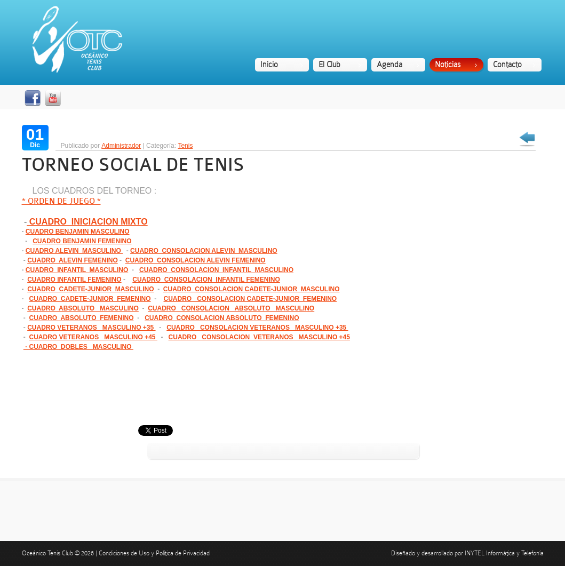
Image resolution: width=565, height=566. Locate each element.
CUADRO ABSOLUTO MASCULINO (83, 308)
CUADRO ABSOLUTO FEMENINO (81, 318)
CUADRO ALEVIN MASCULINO (74, 250)
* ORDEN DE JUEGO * (61, 201)
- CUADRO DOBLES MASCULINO (78, 346)
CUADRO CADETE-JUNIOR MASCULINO (90, 289)
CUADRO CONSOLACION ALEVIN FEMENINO (195, 260)
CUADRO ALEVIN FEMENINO (72, 260)
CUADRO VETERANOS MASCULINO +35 (91, 327)
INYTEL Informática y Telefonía (504, 553)
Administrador (121, 145)
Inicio (269, 64)
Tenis (185, 145)
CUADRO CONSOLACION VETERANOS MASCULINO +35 (257, 327)
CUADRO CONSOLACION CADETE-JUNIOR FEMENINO (250, 298)
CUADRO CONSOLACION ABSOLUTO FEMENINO (222, 318)
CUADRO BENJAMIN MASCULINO (78, 231)
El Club (329, 64)
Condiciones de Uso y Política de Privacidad (154, 553)
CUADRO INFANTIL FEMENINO (74, 279)
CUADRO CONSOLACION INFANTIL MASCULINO (216, 270)
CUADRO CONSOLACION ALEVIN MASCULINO (203, 250)
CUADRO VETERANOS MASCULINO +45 (93, 337)
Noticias (447, 64)
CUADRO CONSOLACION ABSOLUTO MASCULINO (231, 308)
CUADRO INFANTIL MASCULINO (77, 270)
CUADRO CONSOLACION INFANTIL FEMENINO (206, 279)
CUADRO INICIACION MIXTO (87, 221)
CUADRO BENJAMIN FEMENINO (82, 241)
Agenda (389, 64)
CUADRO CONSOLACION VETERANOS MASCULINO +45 (259, 337)
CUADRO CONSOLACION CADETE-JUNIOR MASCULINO (251, 289)
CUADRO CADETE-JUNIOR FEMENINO (90, 298)
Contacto (507, 64)
